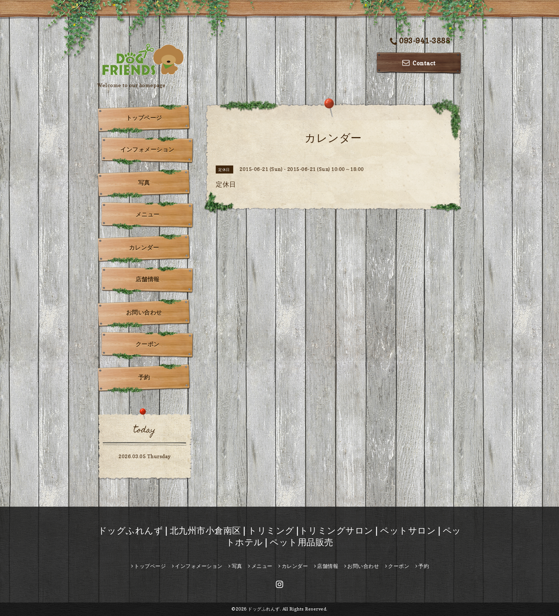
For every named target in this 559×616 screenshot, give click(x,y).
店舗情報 (148, 279)
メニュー (148, 214)
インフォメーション (147, 149)
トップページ (144, 117)
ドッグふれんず (264, 609)
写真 (144, 182)
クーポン (148, 344)
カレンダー (144, 247)
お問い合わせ (144, 312)
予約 (144, 377)
